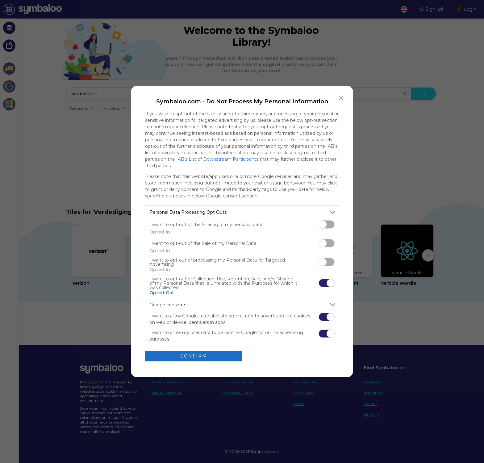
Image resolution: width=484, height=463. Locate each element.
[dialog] (242, 231)
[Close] (341, 98)
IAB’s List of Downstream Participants (217, 159)
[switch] (327, 224)
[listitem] (242, 212)
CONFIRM (193, 356)
